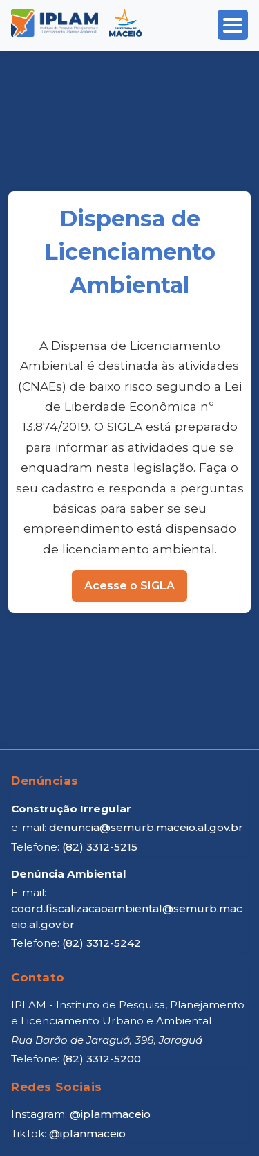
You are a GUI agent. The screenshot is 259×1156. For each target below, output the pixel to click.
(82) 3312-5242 (101, 943)
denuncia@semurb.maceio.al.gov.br (146, 827)
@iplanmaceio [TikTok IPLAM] (87, 1133)
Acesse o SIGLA (129, 585)
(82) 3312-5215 (99, 846)
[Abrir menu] (233, 25)
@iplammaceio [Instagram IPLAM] (110, 1114)
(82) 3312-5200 (101, 1058)
